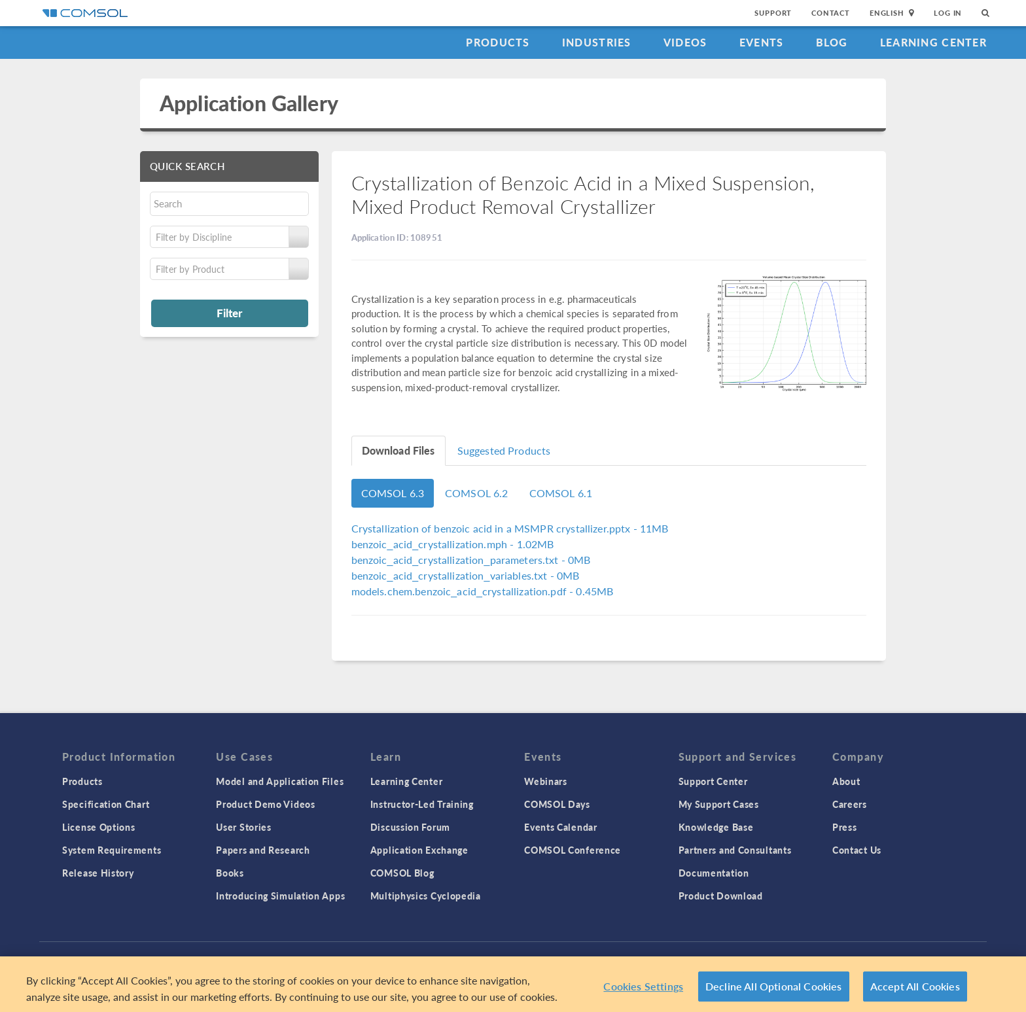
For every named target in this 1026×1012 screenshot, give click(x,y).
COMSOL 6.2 (476, 492)
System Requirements (111, 849)
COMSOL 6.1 (561, 492)
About (846, 781)
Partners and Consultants (735, 849)
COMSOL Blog (402, 872)
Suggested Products (504, 450)
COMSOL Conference (572, 849)
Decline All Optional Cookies (773, 989)
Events (761, 42)
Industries (596, 42)
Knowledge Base (716, 826)
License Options (98, 826)
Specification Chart (105, 804)
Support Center (713, 781)
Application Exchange (419, 849)
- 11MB (510, 528)
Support (773, 13)
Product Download (721, 895)
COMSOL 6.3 (393, 492)
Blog (832, 42)
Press (844, 826)
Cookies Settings (643, 989)
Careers (849, 804)
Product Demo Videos (265, 804)
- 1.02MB (452, 543)
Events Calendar (560, 826)
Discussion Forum (410, 826)
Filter (229, 313)
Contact (830, 13)
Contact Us (856, 849)
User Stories (243, 826)
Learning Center (933, 42)
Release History (98, 872)
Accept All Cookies (915, 989)
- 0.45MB (482, 591)
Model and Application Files (280, 781)
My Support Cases (719, 804)
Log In (948, 13)
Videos (685, 42)
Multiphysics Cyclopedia (425, 895)
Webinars (545, 781)
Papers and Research (263, 849)
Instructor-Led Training (422, 804)
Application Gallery (249, 103)
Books (230, 872)
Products (497, 42)
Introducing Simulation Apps (280, 895)
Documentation (714, 872)
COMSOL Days (557, 804)
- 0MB (471, 559)
